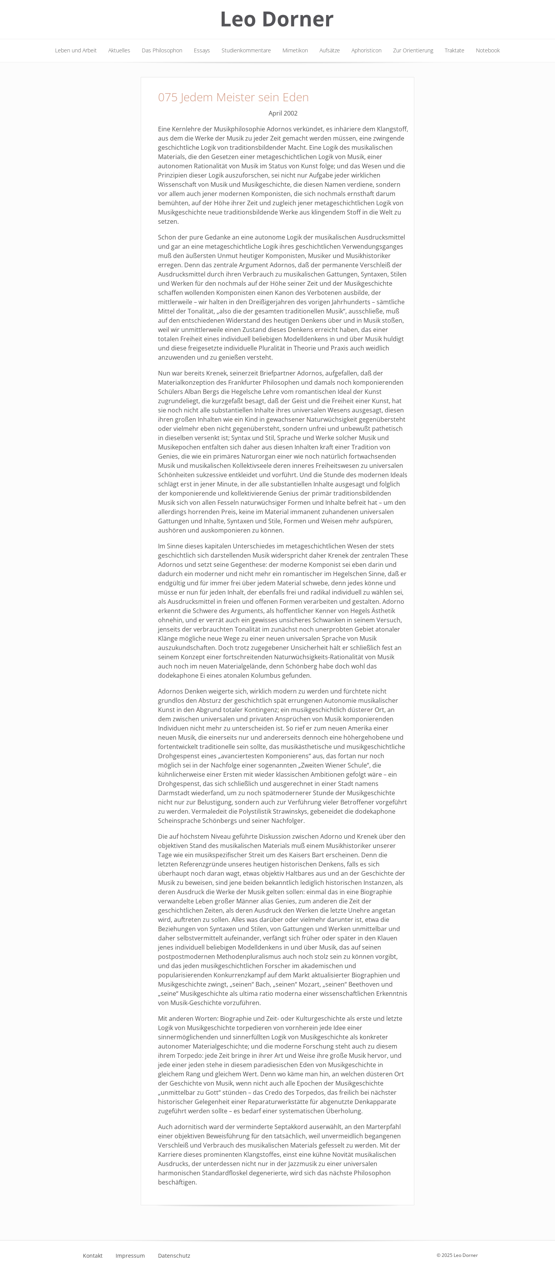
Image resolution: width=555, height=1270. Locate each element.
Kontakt (93, 1255)
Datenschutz (174, 1255)
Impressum (130, 1255)
